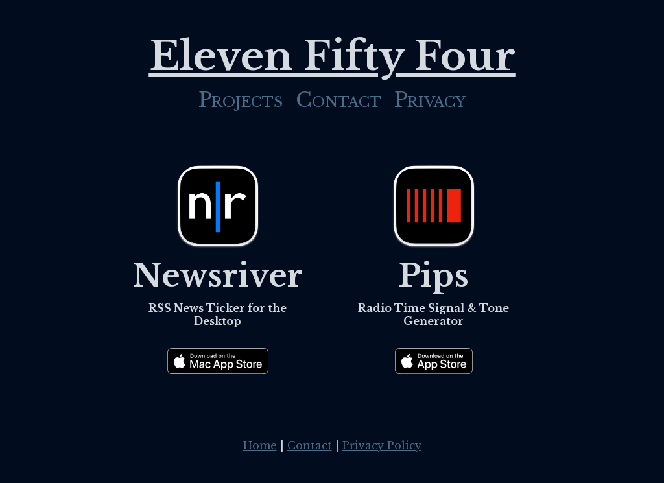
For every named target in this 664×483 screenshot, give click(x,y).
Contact (338, 100)
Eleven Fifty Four (332, 56)
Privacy (430, 100)
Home (260, 445)
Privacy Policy (381, 445)
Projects (240, 100)
